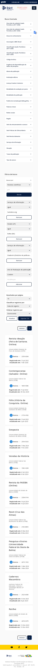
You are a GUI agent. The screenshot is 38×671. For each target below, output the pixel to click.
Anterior (22, 328)
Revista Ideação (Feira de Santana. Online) (18, 341)
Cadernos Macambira (14, 578)
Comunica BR (15, 2)
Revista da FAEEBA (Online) (18, 484)
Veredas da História (19, 456)
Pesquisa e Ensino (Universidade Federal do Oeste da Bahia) (19, 545)
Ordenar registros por (14, 310)
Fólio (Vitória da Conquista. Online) (18, 402)
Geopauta (14, 429)
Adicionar (19, 284)
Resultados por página (14, 295)
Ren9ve (12, 609)
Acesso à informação (30, 2)
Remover (19, 217)
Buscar (19, 195)
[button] (19, 24)
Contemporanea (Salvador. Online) (18, 372)
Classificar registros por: (15, 303)
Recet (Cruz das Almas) (17, 513)
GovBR (3, 2)
